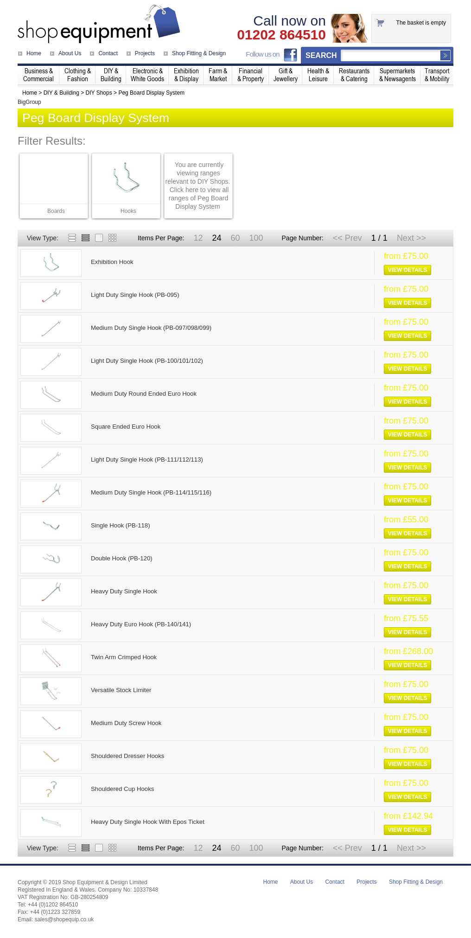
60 (235, 238)
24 (216, 238)
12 (198, 238)
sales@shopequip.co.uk (64, 919)
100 (256, 238)
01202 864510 (281, 35)
